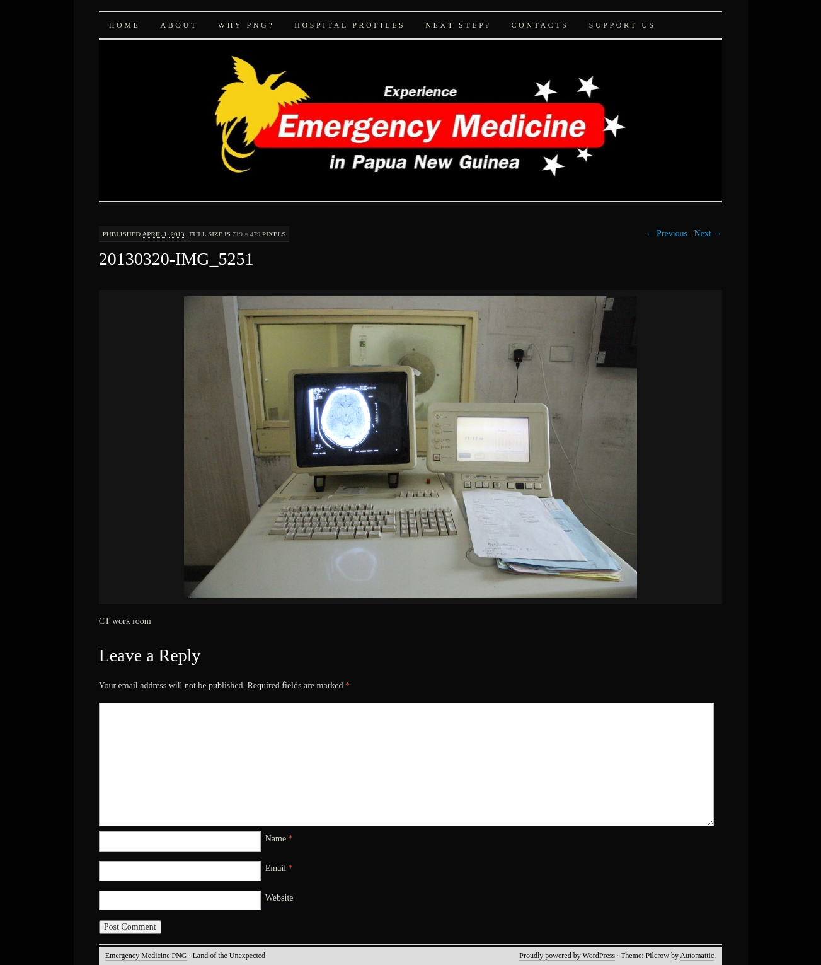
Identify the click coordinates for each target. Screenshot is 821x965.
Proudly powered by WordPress (567, 955)
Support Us (622, 25)
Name (279, 838)
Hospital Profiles (349, 25)
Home (125, 25)
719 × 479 (247, 234)
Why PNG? (246, 25)
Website (279, 898)
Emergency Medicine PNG (146, 955)
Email (279, 868)
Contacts (539, 25)
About (178, 25)
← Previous (667, 233)
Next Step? (458, 25)
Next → (708, 233)
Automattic (697, 955)
